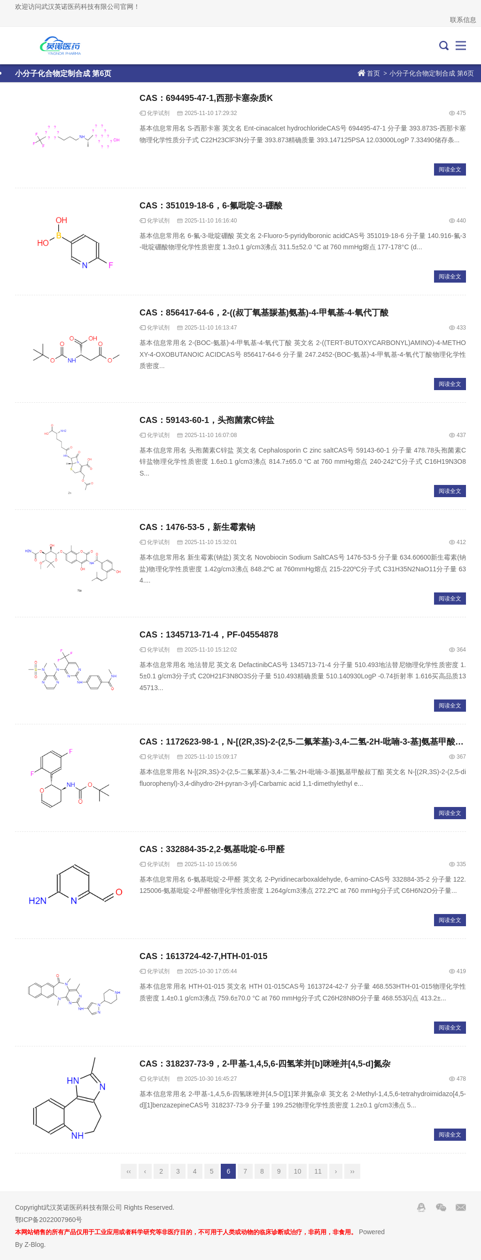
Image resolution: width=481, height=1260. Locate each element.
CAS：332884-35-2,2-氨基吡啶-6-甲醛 (212, 849)
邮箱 (461, 1207)
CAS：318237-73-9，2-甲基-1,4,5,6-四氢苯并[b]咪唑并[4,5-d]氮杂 (265, 1063)
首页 (373, 73)
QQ (421, 1207)
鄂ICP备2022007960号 (48, 1219)
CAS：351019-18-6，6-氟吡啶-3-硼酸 (211, 205)
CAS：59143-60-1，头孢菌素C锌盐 (207, 420)
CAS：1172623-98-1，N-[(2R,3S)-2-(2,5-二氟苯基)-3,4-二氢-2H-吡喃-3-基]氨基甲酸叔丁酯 (310, 741)
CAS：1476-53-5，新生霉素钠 (197, 527)
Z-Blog (34, 1244)
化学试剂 (158, 113)
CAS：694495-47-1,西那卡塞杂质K (206, 98)
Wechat (441, 1207)
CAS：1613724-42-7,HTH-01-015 (203, 956)
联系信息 (463, 19)
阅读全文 (450, 169)
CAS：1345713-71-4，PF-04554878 (209, 634)
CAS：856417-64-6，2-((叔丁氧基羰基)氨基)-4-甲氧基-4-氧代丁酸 (264, 312)
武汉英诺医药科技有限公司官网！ (57, 45)
